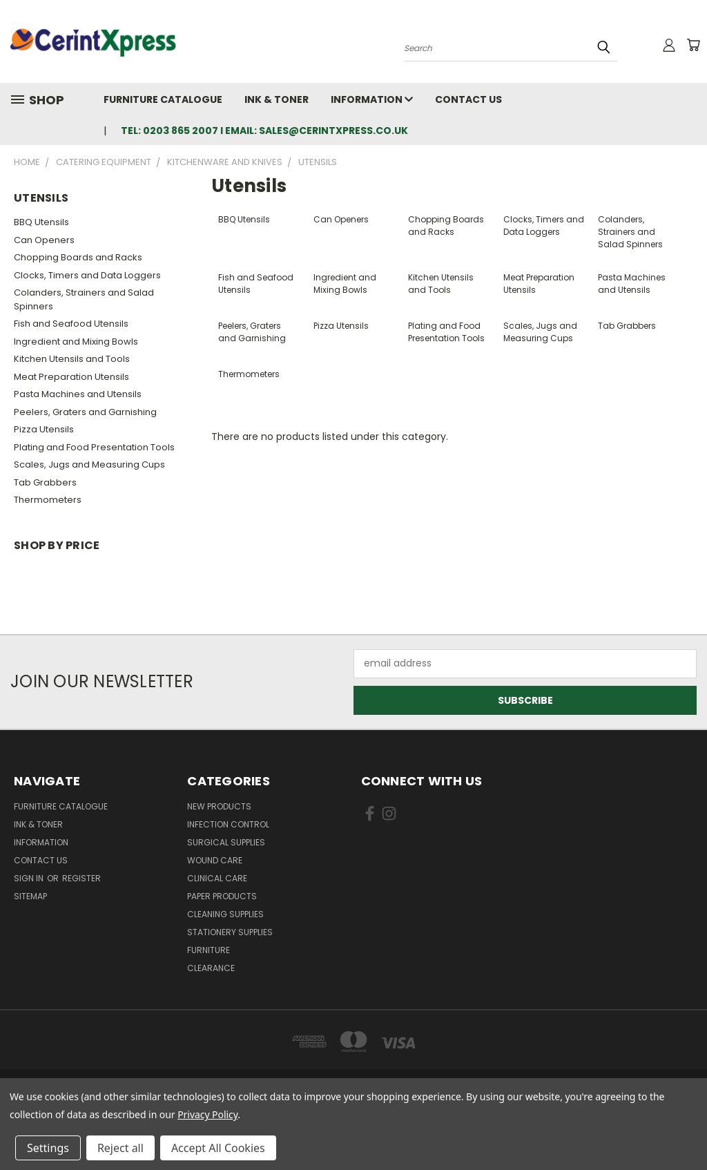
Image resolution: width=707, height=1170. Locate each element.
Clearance (211, 968)
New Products (219, 806)
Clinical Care (217, 878)
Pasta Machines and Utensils (78, 394)
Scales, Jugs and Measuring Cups (89, 464)
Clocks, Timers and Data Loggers (87, 275)
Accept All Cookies (218, 1147)
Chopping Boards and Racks (78, 257)
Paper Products (222, 896)
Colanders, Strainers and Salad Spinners (84, 299)
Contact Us (468, 99)
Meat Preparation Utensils (71, 376)
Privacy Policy (207, 1114)
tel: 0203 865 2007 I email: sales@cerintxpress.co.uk (264, 130)
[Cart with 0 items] (693, 45)
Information (372, 99)
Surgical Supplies (226, 842)
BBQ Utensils (41, 222)
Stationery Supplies (230, 932)
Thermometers (47, 499)
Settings (48, 1147)
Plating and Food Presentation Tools (94, 447)
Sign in (30, 878)
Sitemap (30, 896)
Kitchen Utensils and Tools (72, 358)
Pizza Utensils (44, 429)
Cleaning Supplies (225, 914)
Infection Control (228, 824)
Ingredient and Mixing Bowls (76, 341)
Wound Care (214, 860)
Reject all (120, 1147)
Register (81, 878)
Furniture (208, 950)
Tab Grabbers (45, 482)
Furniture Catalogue (163, 99)
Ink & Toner (276, 99)
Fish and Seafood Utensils (71, 323)
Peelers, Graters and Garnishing (85, 412)
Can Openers (44, 240)
